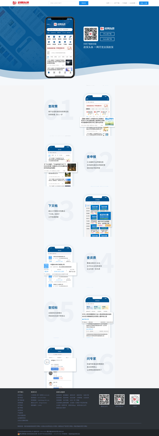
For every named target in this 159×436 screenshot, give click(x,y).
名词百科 (20, 410)
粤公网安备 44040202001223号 (27, 434)
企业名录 (86, 397)
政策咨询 (59, 395)
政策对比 (79, 395)
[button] (109, 3)
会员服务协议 (22, 418)
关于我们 (20, 405)
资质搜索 (59, 400)
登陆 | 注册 (143, 3)
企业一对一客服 (74, 400)
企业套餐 (132, 3)
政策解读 (65, 395)
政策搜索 (59, 397)
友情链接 (20, 402)
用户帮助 (20, 408)
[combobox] (68, 3)
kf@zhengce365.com (43, 400)
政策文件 (72, 395)
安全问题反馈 (22, 415)
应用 (107, 3)
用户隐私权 (21, 400)
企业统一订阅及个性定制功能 (78, 402)
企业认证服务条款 (23, 420)
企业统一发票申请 (61, 405)
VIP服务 (124, 3)
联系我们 (20, 395)
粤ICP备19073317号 (52, 431)
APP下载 (116, 3)
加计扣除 (65, 400)
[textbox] (64, 3)
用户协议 (20, 397)
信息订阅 (86, 395)
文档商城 (79, 397)
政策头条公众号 (81, 405)
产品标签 (20, 413)
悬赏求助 (65, 397)
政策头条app (72, 405)
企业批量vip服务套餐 (62, 402)
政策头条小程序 (61, 408)
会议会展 (72, 397)
